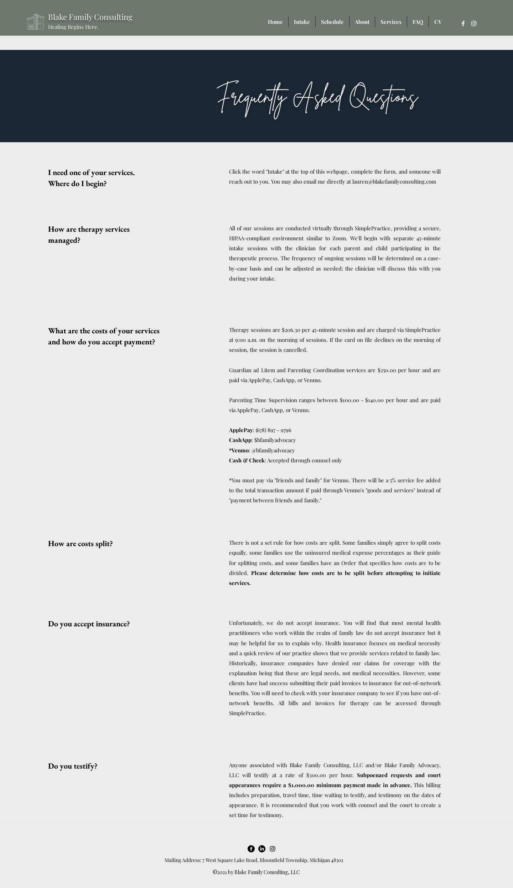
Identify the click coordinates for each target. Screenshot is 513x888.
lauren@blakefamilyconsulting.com (394, 181)
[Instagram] (473, 23)
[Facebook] (463, 23)
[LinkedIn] (261, 848)
